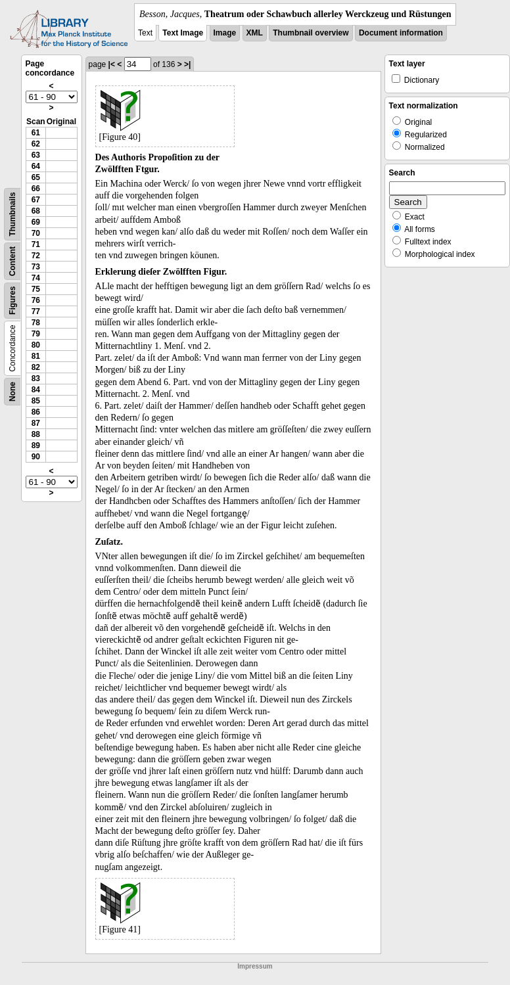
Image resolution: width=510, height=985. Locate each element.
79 (36, 333)
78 (36, 322)
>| (187, 64)
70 (36, 233)
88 (36, 434)
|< (111, 64)
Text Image (182, 32)
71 (36, 244)
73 (36, 266)
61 (36, 132)
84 (36, 389)
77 (36, 311)
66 (36, 188)
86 (36, 412)
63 (36, 155)
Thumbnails (12, 214)
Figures (12, 300)
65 (36, 177)
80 (36, 345)
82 (36, 367)
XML (254, 32)
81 (36, 356)
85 (36, 400)
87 (36, 423)
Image (225, 32)
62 (36, 144)
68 (36, 211)
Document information (401, 32)
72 (36, 255)
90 (36, 456)
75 (36, 289)
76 (36, 300)
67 (36, 199)
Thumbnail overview (310, 32)
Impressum (254, 966)
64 (36, 166)
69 (36, 222)
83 (36, 378)
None (12, 391)
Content (12, 261)
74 (36, 278)
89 (36, 445)
